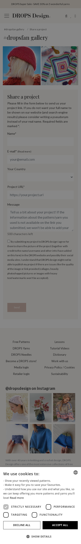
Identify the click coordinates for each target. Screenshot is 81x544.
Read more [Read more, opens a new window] (17, 498)
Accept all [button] (60, 525)
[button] (40, 536)
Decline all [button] (21, 525)
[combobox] (75, 472)
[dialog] (40, 505)
